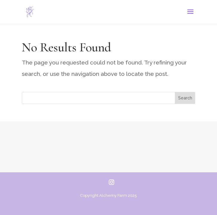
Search (185, 98)
